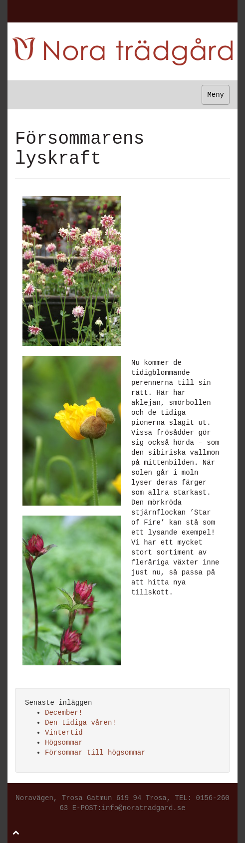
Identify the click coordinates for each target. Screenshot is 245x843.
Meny (215, 95)
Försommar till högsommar (95, 753)
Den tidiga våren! (80, 723)
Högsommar (64, 743)
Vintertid (64, 733)
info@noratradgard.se (144, 808)
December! (64, 713)
